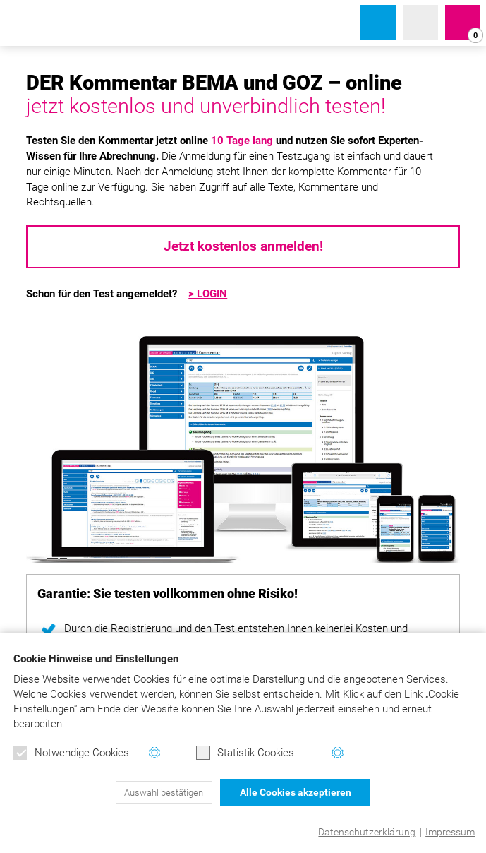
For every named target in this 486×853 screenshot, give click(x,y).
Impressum (450, 831)
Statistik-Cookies (245, 753)
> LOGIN (207, 293)
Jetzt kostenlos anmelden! (243, 246)
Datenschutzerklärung (366, 831)
